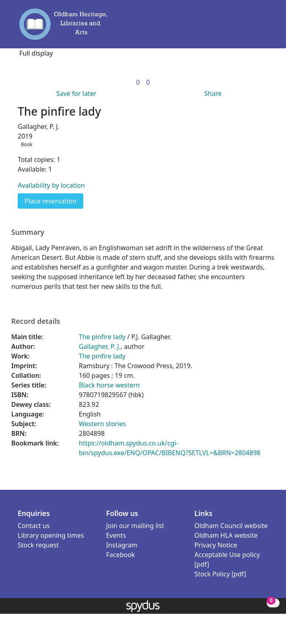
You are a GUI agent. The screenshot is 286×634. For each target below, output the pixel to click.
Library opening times (51, 535)
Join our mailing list (135, 525)
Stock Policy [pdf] (220, 574)
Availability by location (51, 185)
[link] (138, 82)
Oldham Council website (230, 525)
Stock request (38, 545)
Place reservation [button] (54, 200)
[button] (254, 27)
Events (116, 535)
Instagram (122, 545)
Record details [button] (35, 321)
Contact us (34, 525)
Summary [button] (27, 232)
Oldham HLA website (225, 535)
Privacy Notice (215, 545)
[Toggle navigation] (265, 27)
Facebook (120, 554)
